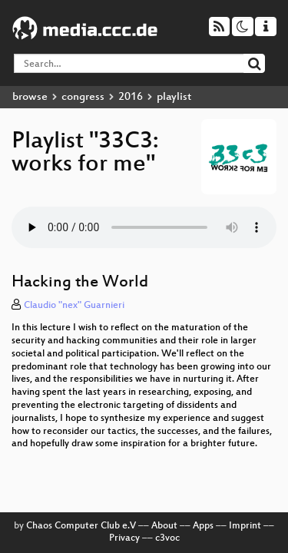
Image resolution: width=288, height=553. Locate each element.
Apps (203, 526)
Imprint (245, 526)
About (164, 526)
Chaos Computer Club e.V (81, 526)
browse (30, 97)
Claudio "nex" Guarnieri (74, 305)
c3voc (167, 538)
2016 (130, 97)
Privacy (124, 538)
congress (82, 97)
